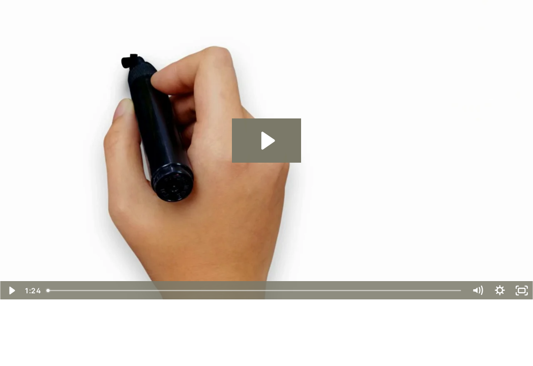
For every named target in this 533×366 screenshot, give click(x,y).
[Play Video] (11, 290)
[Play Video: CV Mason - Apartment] (266, 140)
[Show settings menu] (500, 290)
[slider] (254, 290)
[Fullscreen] (522, 290)
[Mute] (477, 290)
